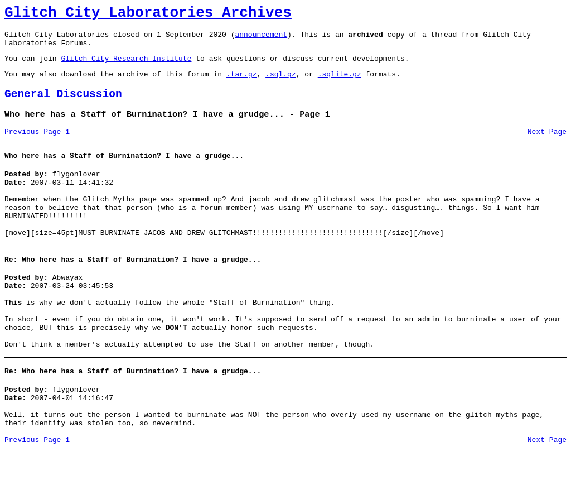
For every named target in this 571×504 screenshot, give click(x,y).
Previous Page (32, 147)
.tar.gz (241, 84)
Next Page (547, 147)
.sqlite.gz (339, 84)
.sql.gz (280, 84)
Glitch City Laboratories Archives (148, 14)
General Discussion (63, 105)
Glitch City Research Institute (126, 66)
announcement (261, 39)
